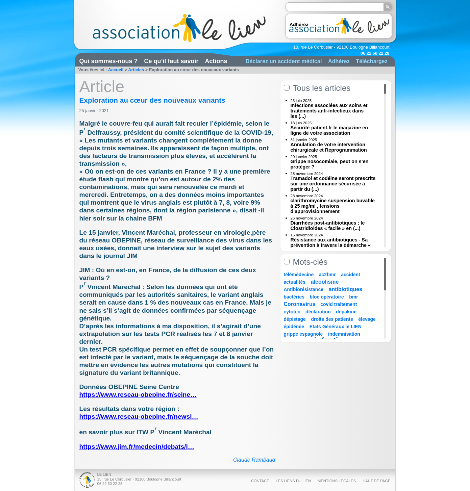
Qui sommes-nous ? (108, 61)
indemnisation (344, 334)
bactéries (294, 297)
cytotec (292, 311)
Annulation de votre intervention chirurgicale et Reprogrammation (329, 147)
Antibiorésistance (303, 289)
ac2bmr (327, 274)
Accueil (116, 69)
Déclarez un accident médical (284, 61)
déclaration (318, 311)
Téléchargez (372, 61)
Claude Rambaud (254, 460)
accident (350, 274)
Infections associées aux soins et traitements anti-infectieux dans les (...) (329, 111)
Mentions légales (337, 481)
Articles (136, 69)
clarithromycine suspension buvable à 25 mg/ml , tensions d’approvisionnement (333, 206)
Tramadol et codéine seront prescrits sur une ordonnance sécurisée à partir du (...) (333, 184)
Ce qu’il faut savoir (171, 61)
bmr (353, 297)
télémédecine (299, 274)
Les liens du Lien (293, 481)
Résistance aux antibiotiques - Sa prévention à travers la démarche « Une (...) (331, 245)
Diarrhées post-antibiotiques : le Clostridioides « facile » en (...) (328, 225)
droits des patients (332, 319)
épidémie (294, 326)
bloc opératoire (327, 297)
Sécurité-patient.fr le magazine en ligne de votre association (329, 130)
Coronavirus (300, 304)
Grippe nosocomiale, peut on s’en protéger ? (330, 164)
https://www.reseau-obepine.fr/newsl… (138, 416)
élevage (366, 319)
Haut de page (376, 481)
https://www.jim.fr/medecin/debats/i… (136, 446)
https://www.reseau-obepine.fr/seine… (138, 394)
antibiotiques (346, 289)
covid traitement (338, 304)
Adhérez (339, 61)
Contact (260, 481)
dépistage (295, 319)
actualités (295, 282)
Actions (216, 61)
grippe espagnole (303, 334)
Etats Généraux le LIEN (336, 326)
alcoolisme (325, 282)
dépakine (346, 311)
